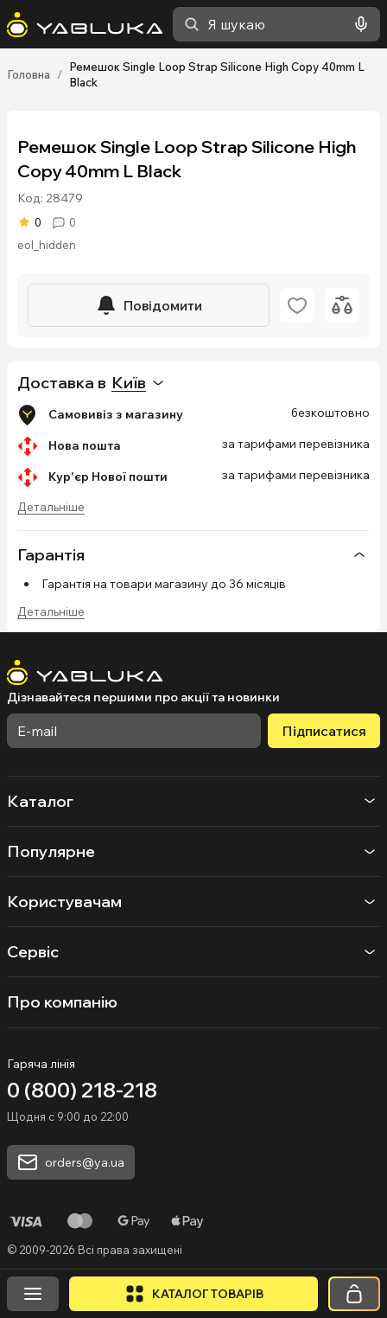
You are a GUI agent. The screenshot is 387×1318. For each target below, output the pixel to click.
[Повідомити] (149, 305)
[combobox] (276, 24)
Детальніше (51, 507)
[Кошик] (354, 1293)
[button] (193, 1203)
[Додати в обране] (297, 305)
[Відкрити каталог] (193, 1293)
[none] (193, 555)
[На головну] (84, 24)
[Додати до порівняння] (342, 305)
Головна (28, 74)
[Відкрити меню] (33, 1293)
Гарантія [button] (193, 554)
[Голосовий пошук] (358, 24)
